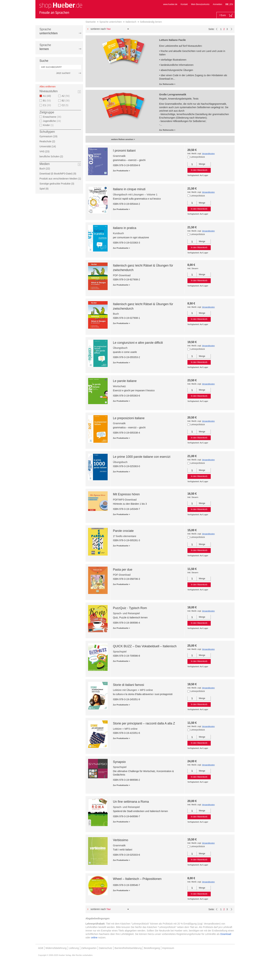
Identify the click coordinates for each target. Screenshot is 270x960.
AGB (40, 948)
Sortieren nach (98, 29)
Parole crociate (123, 531)
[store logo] (60, 8)
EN (231, 4)
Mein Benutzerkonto (200, 4)
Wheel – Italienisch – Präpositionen (137, 879)
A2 (66, 95)
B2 (66, 100)
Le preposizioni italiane (129, 418)
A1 (48, 95)
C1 (47, 105)
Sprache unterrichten (110, 21)
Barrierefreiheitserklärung (128, 948)
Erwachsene (52, 116)
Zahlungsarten (89, 948)
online (94, 937)
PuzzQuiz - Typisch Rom (130, 608)
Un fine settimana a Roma (131, 801)
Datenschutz (105, 948)
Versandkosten (208, 153)
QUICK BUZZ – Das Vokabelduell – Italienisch (145, 646)
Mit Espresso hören (126, 494)
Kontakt (184, 4)
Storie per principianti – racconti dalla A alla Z (144, 723)
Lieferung (74, 948)
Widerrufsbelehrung (56, 948)
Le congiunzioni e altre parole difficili (138, 342)
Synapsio (119, 762)
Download (225, 934)
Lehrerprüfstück (197, 157)
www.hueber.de (170, 4)
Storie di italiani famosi (128, 685)
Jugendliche (52, 121)
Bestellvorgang (152, 948)
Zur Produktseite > (121, 171)
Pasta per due (122, 569)
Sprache (49, 31)
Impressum (168, 948)
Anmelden (217, 4)
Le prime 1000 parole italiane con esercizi (141, 456)
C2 (65, 105)
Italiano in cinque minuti (129, 189)
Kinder (49, 125)
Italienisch (131, 21)
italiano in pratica (124, 228)
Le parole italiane (125, 381)
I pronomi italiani (124, 150)
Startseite (91, 21)
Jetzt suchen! (63, 73)
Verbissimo (120, 840)
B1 (47, 100)
